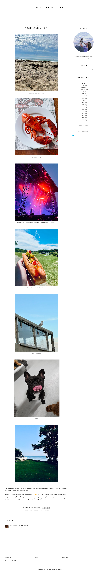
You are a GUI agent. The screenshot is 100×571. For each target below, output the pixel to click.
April (83, 93)
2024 (83, 85)
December (83, 87)
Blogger (86, 125)
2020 (83, 105)
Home (36, 557)
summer (46, 510)
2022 (83, 100)
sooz (11, 525)
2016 (83, 113)
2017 (83, 111)
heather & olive (50, 7)
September (83, 89)
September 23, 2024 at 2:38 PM (21, 525)
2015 (83, 115)
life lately (38, 510)
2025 (83, 83)
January (83, 95)
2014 (83, 117)
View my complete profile (83, 58)
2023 (83, 98)
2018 (83, 109)
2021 (83, 102)
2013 (83, 120)
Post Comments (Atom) (18, 561)
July (83, 91)
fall (31, 510)
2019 (83, 107)
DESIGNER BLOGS (57, 569)
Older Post (65, 557)
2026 (83, 81)
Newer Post (8, 557)
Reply (11, 530)
